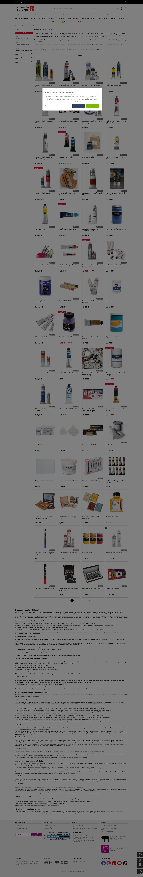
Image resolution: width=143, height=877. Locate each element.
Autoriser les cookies (92, 106)
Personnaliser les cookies (51, 106)
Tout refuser (78, 106)
